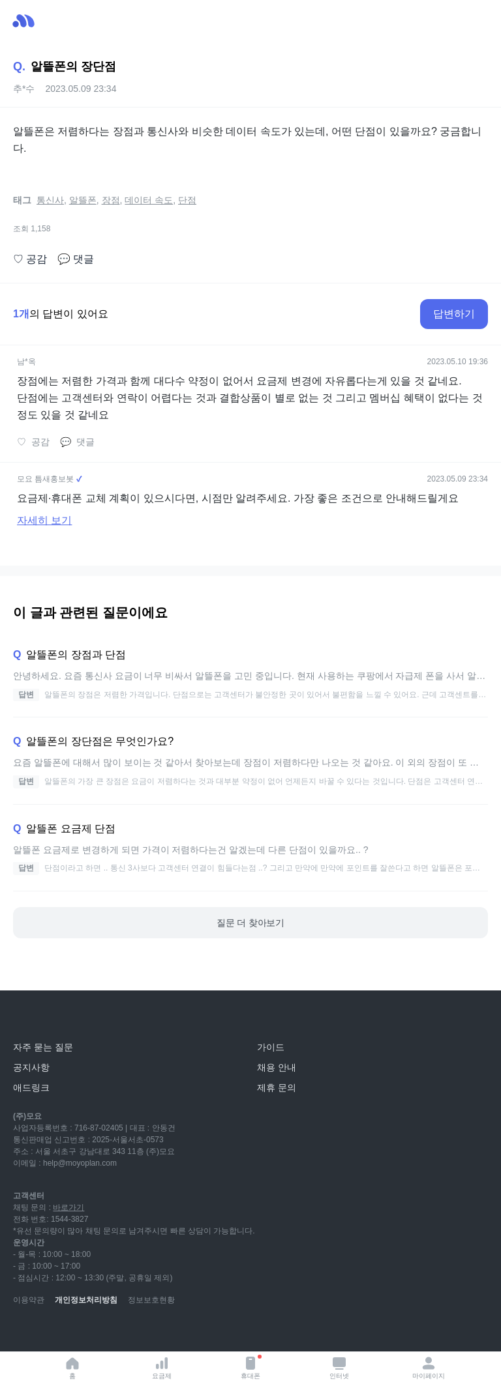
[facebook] (109, 1331)
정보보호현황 (151, 1300)
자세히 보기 (44, 520)
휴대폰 (251, 1367)
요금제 (162, 1367)
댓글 (75, 259)
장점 (111, 200)
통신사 (50, 200)
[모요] (42, 1018)
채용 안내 (276, 1067)
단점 (187, 200)
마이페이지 (428, 1367)
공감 (30, 259)
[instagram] (80, 1331)
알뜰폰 (83, 200)
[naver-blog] (52, 1331)
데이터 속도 (149, 200)
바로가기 (68, 1207)
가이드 (270, 1047)
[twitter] (138, 1331)
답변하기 (454, 313)
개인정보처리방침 (86, 1300)
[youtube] (23, 1331)
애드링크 (31, 1087)
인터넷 (339, 1367)
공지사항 (31, 1067)
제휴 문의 (276, 1087)
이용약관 (28, 1300)
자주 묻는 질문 (43, 1047)
